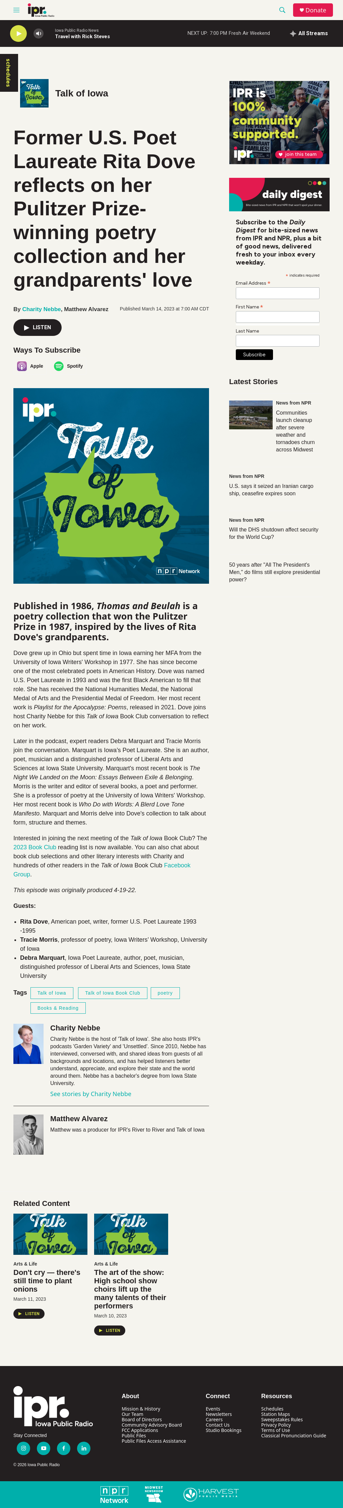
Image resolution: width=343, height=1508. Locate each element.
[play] (18, 34)
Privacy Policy (276, 1425)
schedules (8, 73)
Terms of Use (275, 1430)
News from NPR (293, 403)
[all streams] (309, 33)
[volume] (38, 33)
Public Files (134, 1435)
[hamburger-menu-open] (16, 10)
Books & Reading (58, 1008)
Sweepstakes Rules (282, 1419)
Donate (315, 10)
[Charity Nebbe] (28, 1044)
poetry (165, 993)
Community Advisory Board (152, 1425)
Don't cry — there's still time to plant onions (46, 1280)
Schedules (272, 1409)
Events (213, 1409)
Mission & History (141, 1409)
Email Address (253, 283)
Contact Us (217, 1425)
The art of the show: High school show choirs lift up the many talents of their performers (130, 1289)
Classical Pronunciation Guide (293, 1435)
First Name (249, 306)
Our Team (132, 1414)
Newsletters (219, 1414)
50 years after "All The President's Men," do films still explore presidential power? (274, 572)
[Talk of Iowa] (34, 93)
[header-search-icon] (282, 10)
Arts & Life (25, 1264)
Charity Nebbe (41, 309)
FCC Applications (140, 1430)
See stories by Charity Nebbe (90, 1094)
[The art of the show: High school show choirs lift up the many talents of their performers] (131, 1234)
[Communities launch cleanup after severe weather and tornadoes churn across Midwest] (251, 415)
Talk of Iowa (81, 93)
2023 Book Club (34, 847)
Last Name (247, 331)
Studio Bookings (224, 1430)
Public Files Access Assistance (154, 1441)
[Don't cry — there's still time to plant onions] (50, 1234)
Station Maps (275, 1414)
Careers (214, 1419)
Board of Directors (142, 1419)
